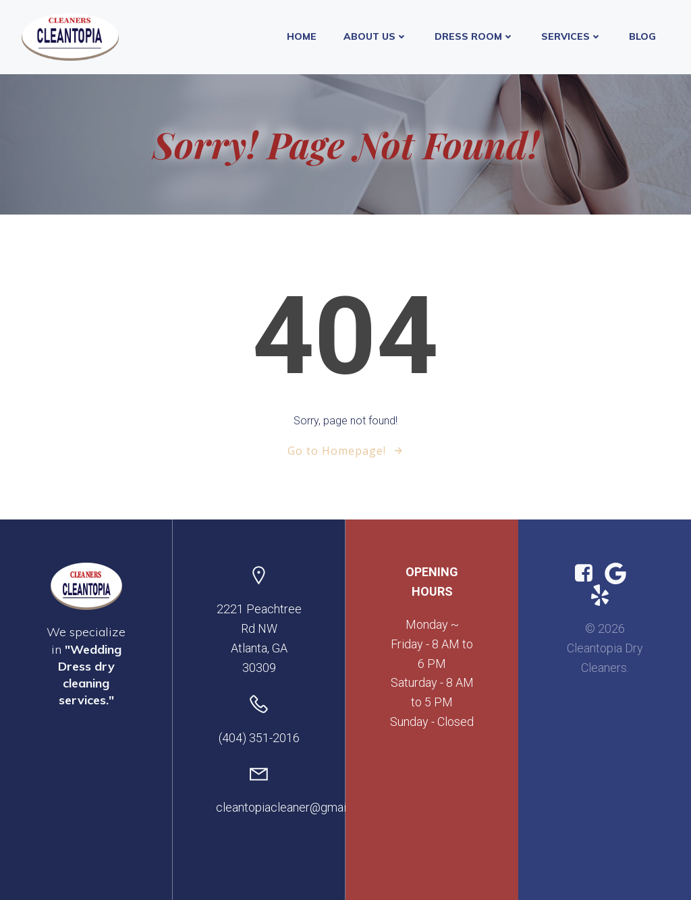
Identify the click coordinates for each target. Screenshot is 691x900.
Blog (642, 36)
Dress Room (474, 36)
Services (571, 36)
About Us (375, 36)
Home (301, 36)
